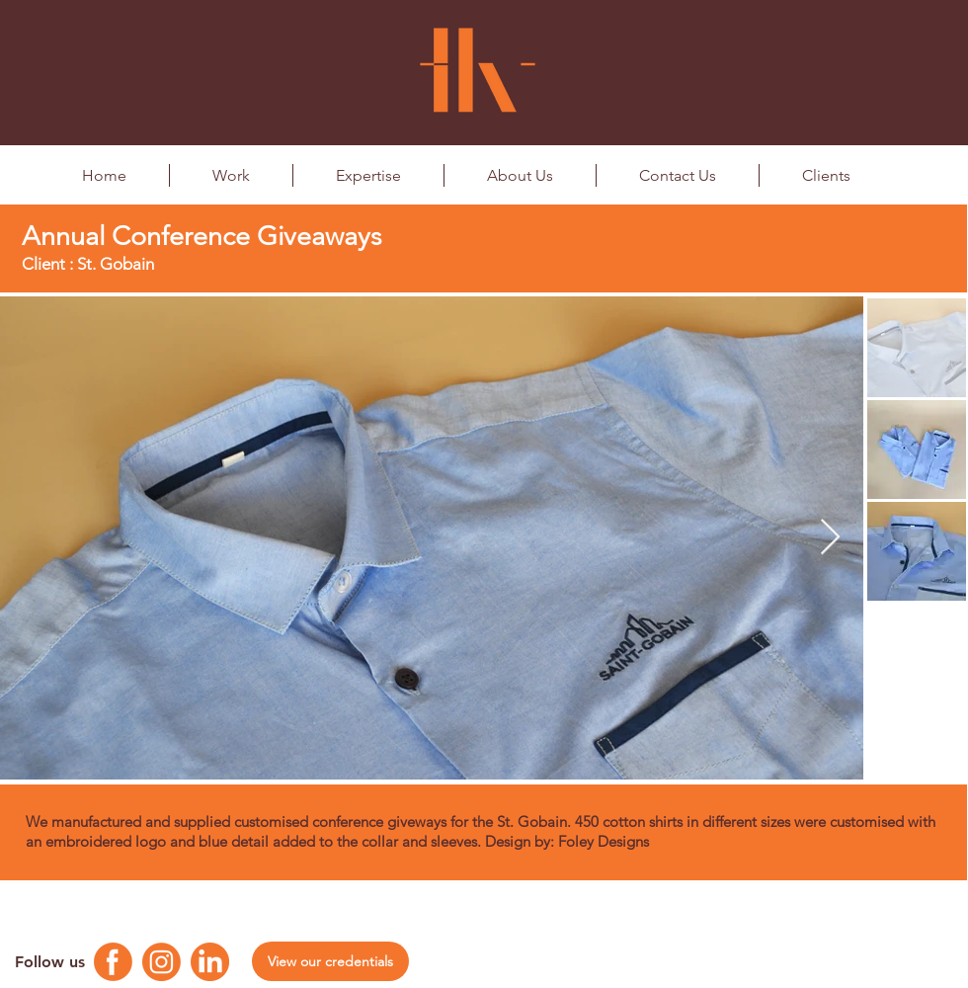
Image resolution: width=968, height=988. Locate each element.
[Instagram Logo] (161, 962)
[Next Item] (830, 538)
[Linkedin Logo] (210, 962)
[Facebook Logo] (113, 962)
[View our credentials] (330, 961)
